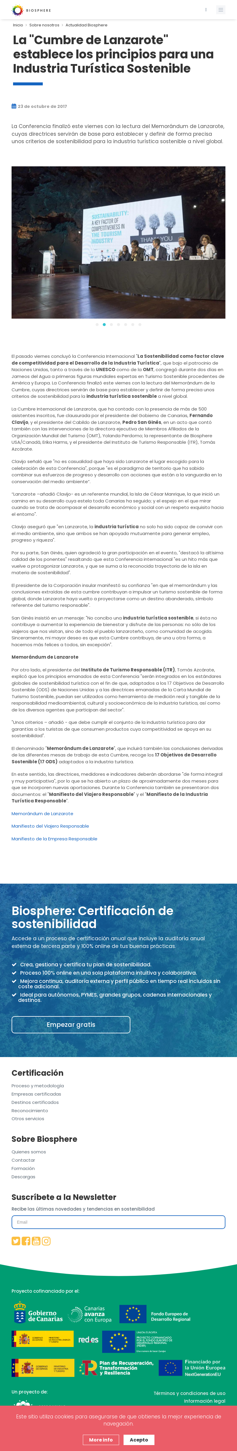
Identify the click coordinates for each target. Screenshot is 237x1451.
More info (101, 1439)
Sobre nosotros (44, 25)
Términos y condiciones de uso (189, 1393)
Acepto (139, 1439)
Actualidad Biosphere (87, 25)
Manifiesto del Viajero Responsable (50, 826)
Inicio (18, 25)
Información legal (204, 1401)
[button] (97, 325)
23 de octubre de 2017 (39, 106)
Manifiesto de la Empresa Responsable (54, 839)
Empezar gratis (71, 1024)
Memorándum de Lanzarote (42, 813)
